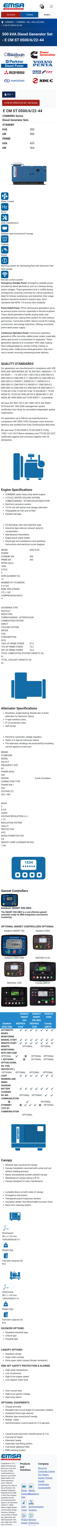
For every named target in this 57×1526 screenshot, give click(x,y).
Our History (43, 1474)
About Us (42, 1468)
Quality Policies (45, 1478)
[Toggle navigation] (51, 6)
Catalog (29, 15)
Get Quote (11, 15)
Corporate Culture (46, 1471)
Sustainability (44, 1487)
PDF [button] (8, 94)
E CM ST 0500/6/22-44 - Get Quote (20, 103)
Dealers (47, 15)
